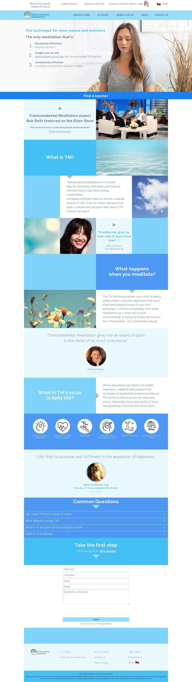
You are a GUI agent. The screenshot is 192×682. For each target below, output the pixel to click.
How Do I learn (101, 652)
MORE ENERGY (85, 436)
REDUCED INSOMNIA (129, 436)
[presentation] (83, 611)
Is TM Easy (66, 652)
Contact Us (100, 657)
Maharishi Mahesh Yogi (96, 485)
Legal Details (134, 652)
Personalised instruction (49, 56)
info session (108, 551)
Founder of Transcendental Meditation (96, 488)
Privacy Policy (104, 624)
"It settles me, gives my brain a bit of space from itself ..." (114, 236)
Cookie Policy (135, 657)
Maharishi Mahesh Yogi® (131, 4)
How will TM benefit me (73, 657)
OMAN (165, 4)
